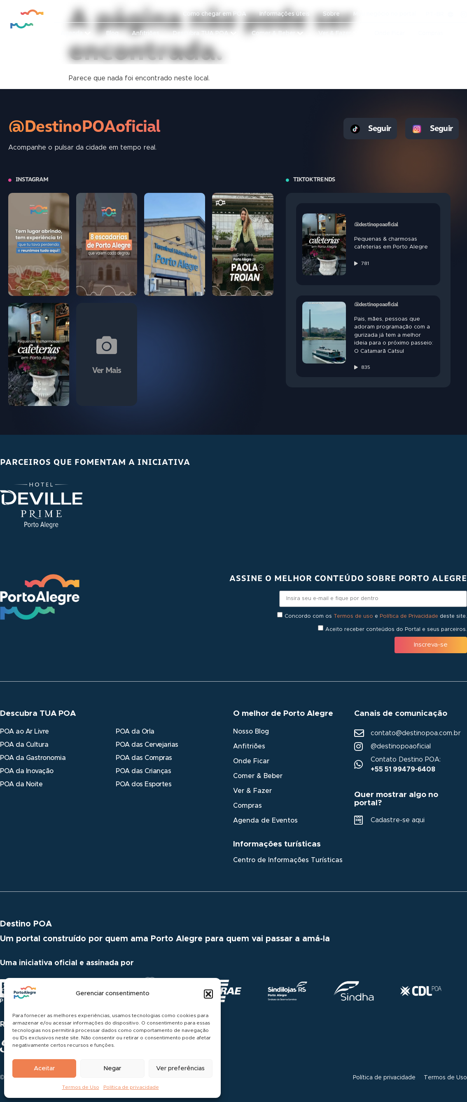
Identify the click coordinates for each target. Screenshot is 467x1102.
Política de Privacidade (409, 616)
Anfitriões (249, 746)
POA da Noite (21, 784)
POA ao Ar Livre (24, 731)
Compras (247, 805)
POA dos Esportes (143, 784)
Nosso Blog (251, 731)
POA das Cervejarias (147, 744)
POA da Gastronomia (32, 758)
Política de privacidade (131, 1087)
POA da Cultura (24, 744)
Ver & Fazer (252, 791)
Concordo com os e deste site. (376, 616)
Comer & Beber (258, 776)
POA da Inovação (27, 771)
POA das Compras (144, 758)
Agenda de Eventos (265, 820)
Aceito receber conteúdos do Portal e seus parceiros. (396, 629)
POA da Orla (135, 731)
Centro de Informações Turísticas (288, 860)
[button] (208, 994)
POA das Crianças (143, 771)
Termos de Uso (80, 1087)
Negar (112, 1068)
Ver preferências (180, 1068)
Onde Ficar (251, 761)
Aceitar (44, 1068)
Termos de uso (353, 616)
